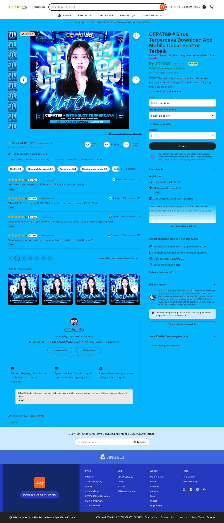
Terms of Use (151, 517)
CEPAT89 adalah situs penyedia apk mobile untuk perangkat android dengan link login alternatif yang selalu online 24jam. (180, 82)
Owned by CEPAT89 (67, 336)
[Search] (163, 7)
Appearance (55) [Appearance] (68, 169)
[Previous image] (23, 80)
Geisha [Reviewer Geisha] (116, 216)
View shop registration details (166, 345)
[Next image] (136, 80)
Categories (38, 7)
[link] (10, 258)
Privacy (164, 517)
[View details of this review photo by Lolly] (23, 289)
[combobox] (103, 7)
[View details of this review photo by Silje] (91, 289)
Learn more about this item (183, 226)
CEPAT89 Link (85, 15)
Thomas (115, 235)
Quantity (153, 130)
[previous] (13, 289)
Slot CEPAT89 (106, 15)
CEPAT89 (79, 22)
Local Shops (198, 517)
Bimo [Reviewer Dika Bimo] (118, 179)
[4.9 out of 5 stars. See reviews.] (175, 91)
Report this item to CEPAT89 (124, 133)
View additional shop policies (182, 324)
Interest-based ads (180, 517)
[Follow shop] (88, 350)
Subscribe (140, 442)
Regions (211, 517)
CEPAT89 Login (127, 15)
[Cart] (211, 7)
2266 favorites (37, 416)
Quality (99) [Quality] (15, 169)
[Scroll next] (121, 169)
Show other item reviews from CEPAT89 (118, 258)
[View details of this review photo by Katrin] (124, 289)
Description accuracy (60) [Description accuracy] (94, 169)
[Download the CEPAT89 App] (39, 482)
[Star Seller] (167, 91)
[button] (76, 324)
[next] (134, 289)
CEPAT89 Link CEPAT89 (183, 7)
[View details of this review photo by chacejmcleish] (57, 289)
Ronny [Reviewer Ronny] (116, 198)
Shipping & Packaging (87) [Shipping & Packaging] (40, 169)
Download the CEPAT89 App (39, 494)
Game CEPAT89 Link (153, 15)
